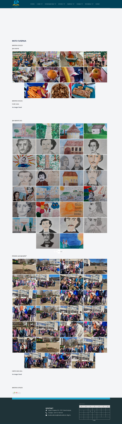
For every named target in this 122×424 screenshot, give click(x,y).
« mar (93, 420)
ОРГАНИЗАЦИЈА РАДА (49, 4)
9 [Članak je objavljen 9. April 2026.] (94, 411)
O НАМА (38, 4)
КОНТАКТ (98, 4)
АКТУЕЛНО (60, 4)
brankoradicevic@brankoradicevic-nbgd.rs (59, 415)
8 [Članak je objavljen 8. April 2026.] (90, 411)
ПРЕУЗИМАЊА (88, 4)
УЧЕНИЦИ (79, 4)
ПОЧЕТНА (32, 4)
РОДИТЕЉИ (69, 4)
